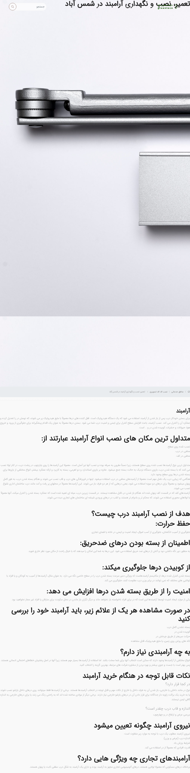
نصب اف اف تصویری (158, 391)
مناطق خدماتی (177, 391)
